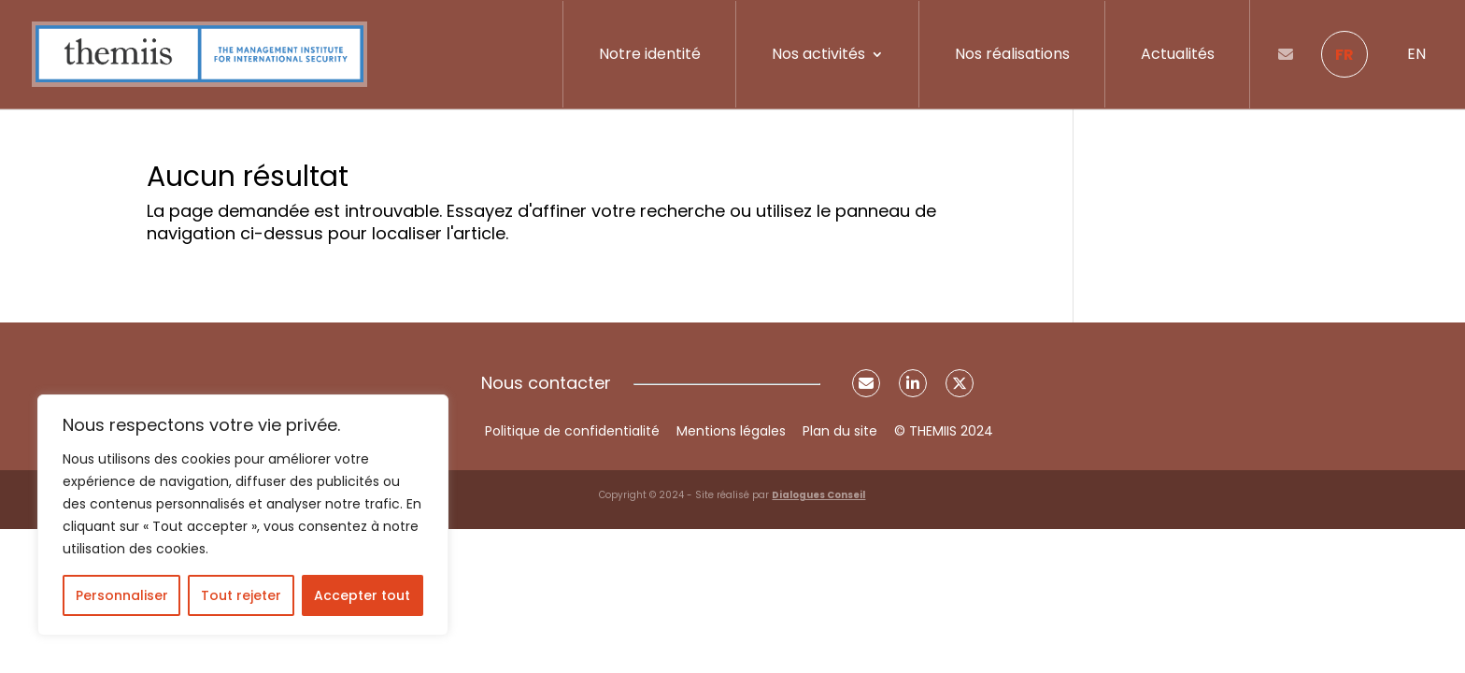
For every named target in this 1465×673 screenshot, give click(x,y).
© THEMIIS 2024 (943, 431)
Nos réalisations (1012, 53)
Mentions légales (731, 431)
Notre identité (650, 53)
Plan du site (840, 431)
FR (1344, 54)
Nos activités (818, 53)
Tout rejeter (241, 595)
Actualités (1178, 53)
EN (1416, 53)
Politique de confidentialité (572, 431)
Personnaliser (122, 595)
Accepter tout (362, 595)
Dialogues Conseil (818, 495)
